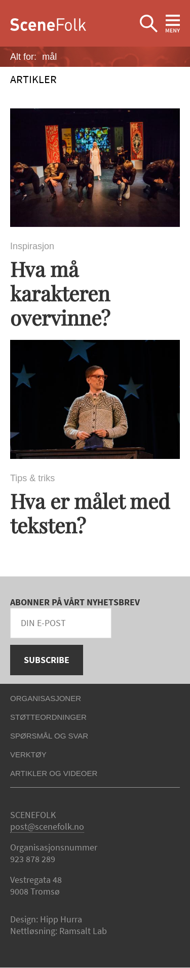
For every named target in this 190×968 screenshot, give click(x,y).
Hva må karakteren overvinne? (60, 293)
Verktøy (28, 754)
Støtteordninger (48, 717)
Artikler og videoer (53, 773)
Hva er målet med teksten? (90, 512)
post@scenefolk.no (47, 826)
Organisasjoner (45, 698)
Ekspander (149, 24)
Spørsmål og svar (49, 735)
